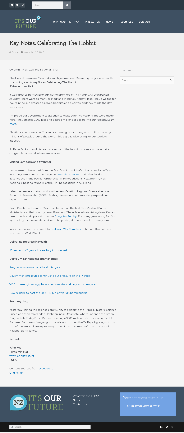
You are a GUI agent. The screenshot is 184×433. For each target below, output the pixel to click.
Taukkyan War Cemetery (66, 229)
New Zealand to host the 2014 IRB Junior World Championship (49, 293)
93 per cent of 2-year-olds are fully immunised (38, 250)
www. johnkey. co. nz (22, 356)
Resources (126, 21)
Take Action (92, 21)
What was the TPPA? (66, 21)
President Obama (69, 174)
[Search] (67, 5)
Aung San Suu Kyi (66, 216)
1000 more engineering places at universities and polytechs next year (53, 284)
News (109, 21)
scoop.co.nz (46, 368)
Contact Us (80, 404)
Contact (144, 21)
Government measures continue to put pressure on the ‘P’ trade (50, 275)
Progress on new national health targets (35, 267)
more (13, 124)
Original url (16, 372)
